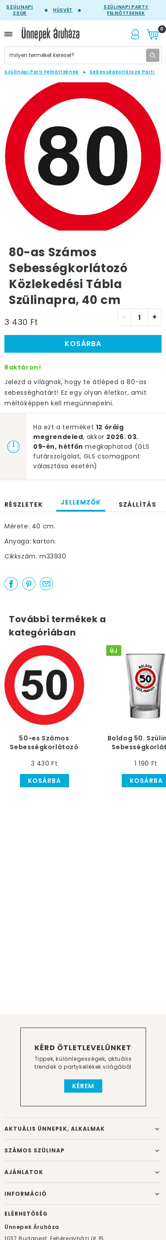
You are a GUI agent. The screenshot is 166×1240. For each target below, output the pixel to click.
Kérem (83, 1086)
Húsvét (63, 10)
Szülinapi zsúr (19, 10)
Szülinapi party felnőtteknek (126, 10)
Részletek (23, 504)
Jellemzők (81, 502)
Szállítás (137, 504)
